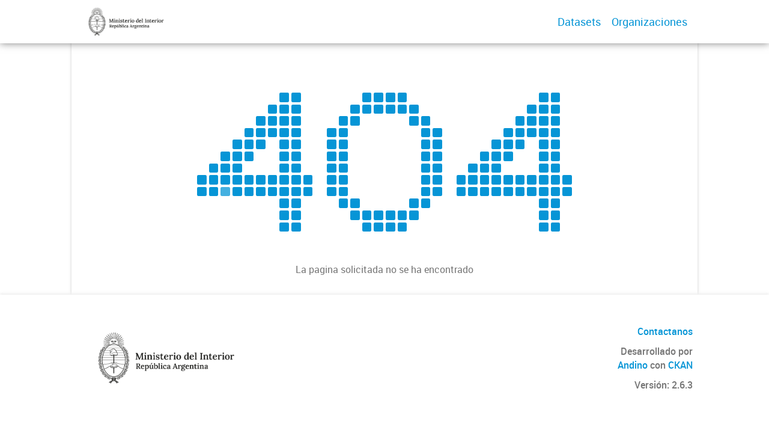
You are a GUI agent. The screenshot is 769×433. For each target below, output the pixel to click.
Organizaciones (649, 21)
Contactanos (665, 331)
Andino (633, 365)
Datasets (579, 21)
